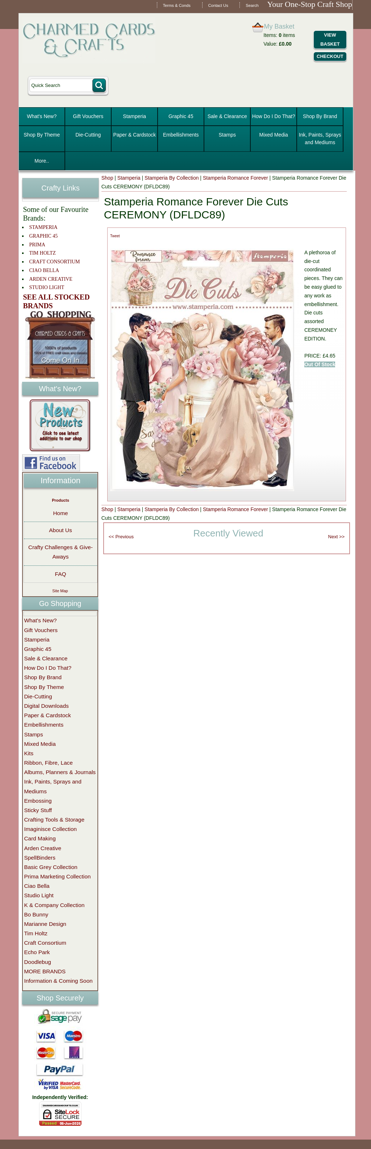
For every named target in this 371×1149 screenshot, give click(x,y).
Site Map (60, 591)
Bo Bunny (36, 914)
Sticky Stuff (38, 810)
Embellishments (181, 135)
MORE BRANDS (45, 971)
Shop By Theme (42, 135)
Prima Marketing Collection (57, 876)
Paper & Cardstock (134, 135)
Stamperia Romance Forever (235, 178)
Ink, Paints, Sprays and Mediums (320, 138)
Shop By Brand (320, 116)
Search (252, 5)
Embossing (37, 801)
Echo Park (37, 952)
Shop (107, 178)
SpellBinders (39, 858)
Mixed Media (273, 135)
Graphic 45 (180, 116)
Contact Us (218, 5)
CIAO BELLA (44, 270)
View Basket (329, 39)
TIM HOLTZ (42, 253)
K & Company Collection (54, 905)
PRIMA (37, 244)
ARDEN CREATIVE (50, 279)
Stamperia (134, 116)
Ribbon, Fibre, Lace (48, 763)
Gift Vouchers (88, 116)
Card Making (39, 838)
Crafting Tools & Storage (54, 819)
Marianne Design (45, 924)
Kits (28, 753)
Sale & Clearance (227, 116)
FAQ (60, 574)
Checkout (330, 56)
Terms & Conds (176, 5)
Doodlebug (37, 962)
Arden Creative (42, 848)
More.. (41, 161)
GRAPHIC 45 (43, 236)
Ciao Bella (36, 886)
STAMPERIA (43, 227)
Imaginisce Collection (50, 829)
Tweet (115, 236)
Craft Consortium (45, 943)
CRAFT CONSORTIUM (54, 261)
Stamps (226, 135)
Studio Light (38, 895)
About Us (60, 530)
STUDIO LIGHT (46, 287)
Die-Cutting (88, 135)
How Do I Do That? (273, 116)
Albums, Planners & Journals (60, 772)
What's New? (42, 116)
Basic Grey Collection (50, 867)
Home (60, 513)
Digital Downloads (46, 706)
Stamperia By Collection (172, 178)
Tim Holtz (35, 933)
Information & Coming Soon (58, 981)
